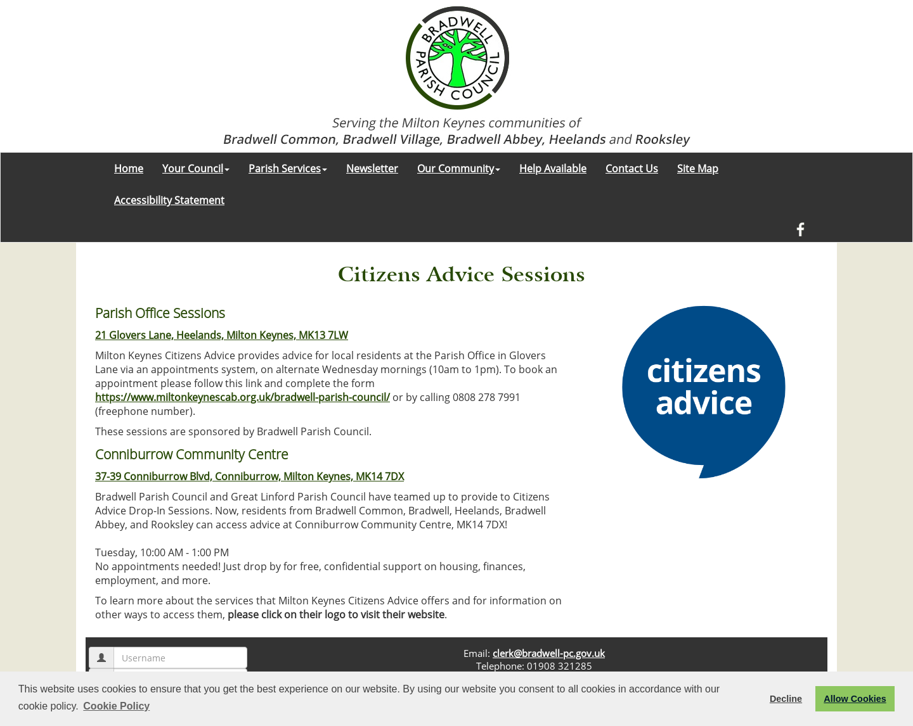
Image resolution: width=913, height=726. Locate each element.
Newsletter (372, 168)
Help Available (552, 168)
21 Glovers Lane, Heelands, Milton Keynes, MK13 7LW (221, 335)
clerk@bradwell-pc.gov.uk (549, 653)
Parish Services (288, 168)
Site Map (697, 168)
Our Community (458, 168)
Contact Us (631, 168)
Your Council (196, 168)
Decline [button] (786, 699)
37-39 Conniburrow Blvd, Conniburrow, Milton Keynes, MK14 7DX (249, 476)
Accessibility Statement (169, 200)
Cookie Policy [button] (116, 706)
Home (128, 168)
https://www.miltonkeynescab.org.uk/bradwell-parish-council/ (242, 397)
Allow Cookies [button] (855, 699)
